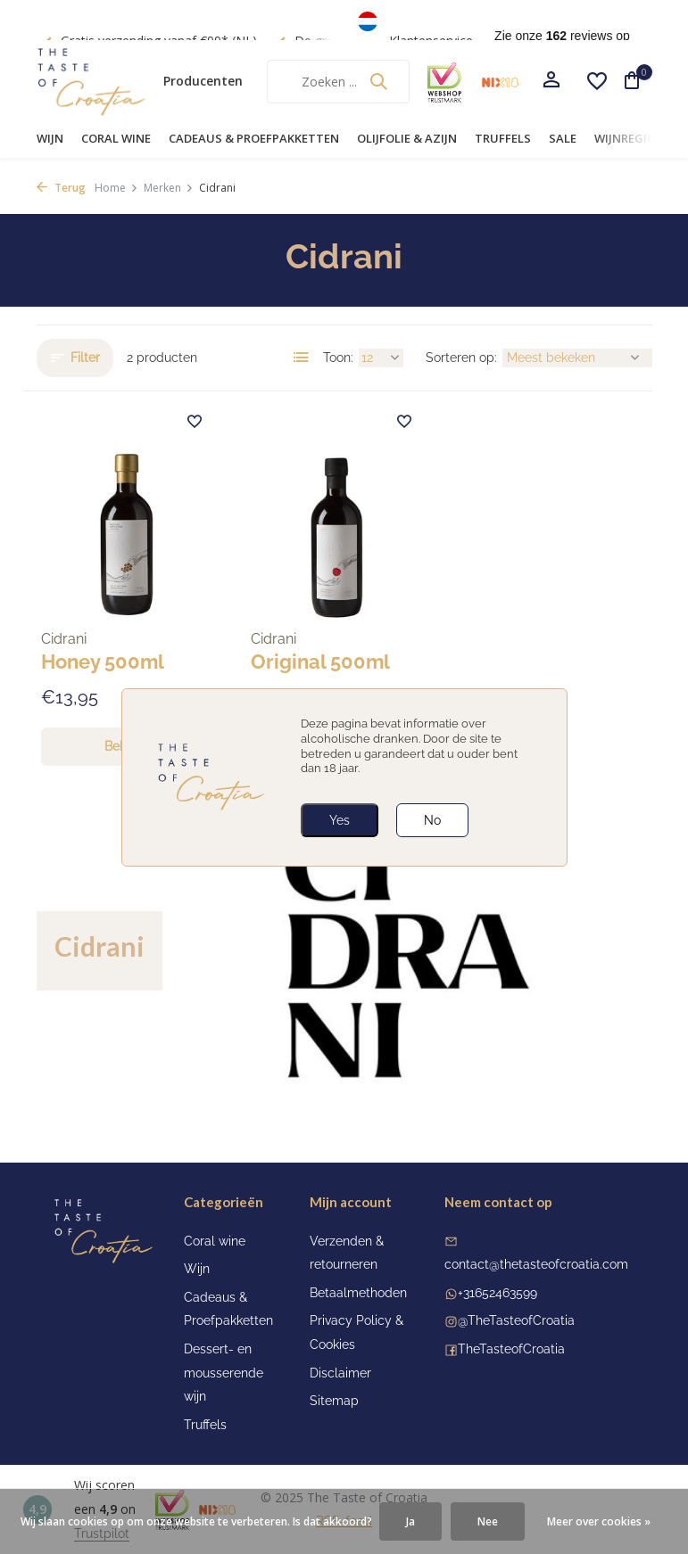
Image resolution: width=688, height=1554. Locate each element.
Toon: (338, 357)
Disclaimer (340, 1373)
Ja (410, 1521)
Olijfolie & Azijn (407, 138)
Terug (61, 187)
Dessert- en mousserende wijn (223, 1372)
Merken (169, 187)
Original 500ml (320, 661)
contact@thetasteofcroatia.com (536, 1264)
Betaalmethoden (358, 1293)
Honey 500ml (102, 661)
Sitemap (334, 1401)
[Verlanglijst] (597, 81)
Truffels (503, 138)
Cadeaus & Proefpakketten (254, 138)
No (432, 820)
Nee (487, 1521)
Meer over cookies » (599, 1521)
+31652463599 (497, 1293)
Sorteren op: (461, 357)
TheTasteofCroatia (511, 1349)
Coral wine (116, 138)
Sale (562, 138)
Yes (339, 820)
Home (116, 187)
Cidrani (64, 639)
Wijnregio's (630, 138)
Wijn (50, 138)
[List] (302, 357)
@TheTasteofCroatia (516, 1320)
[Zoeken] (338, 81)
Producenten (203, 80)
